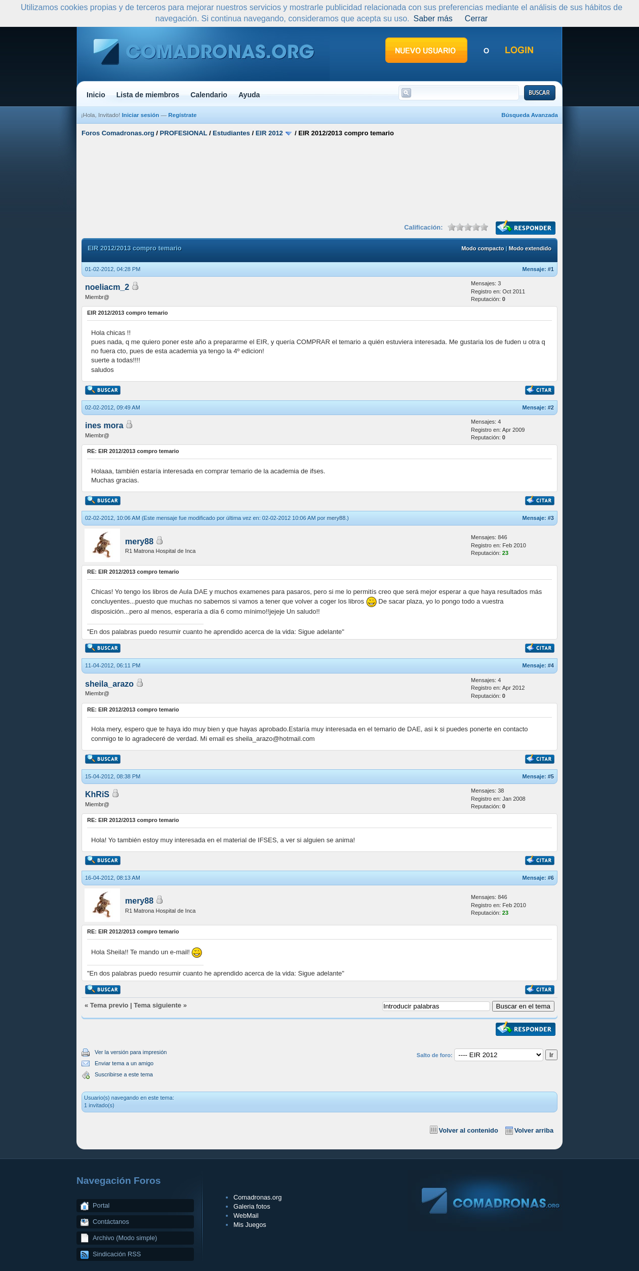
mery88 (336, 518)
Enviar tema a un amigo (124, 1063)
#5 (551, 776)
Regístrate (182, 115)
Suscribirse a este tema (124, 1074)
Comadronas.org (257, 1197)
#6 (551, 878)
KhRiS (97, 794)
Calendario (208, 95)
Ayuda (249, 95)
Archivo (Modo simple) (125, 1238)
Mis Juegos (249, 1224)
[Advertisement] (319, 179)
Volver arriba (533, 1130)
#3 (551, 518)
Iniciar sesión (140, 115)
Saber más (432, 18)
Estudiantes (231, 133)
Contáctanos (111, 1221)
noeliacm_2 (107, 287)
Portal (101, 1205)
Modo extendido (530, 248)
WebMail (246, 1215)
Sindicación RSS (117, 1254)
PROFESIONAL (184, 133)
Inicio (96, 95)
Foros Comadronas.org (118, 133)
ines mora (104, 425)
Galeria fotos (251, 1206)
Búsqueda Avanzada (529, 115)
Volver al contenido (468, 1130)
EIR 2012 (269, 133)
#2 (551, 407)
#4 (551, 665)
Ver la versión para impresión (131, 1052)
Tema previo (109, 1005)
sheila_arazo (109, 684)
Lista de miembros (147, 95)
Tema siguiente (157, 1005)
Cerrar (476, 18)
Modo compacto (482, 248)
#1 (551, 269)
